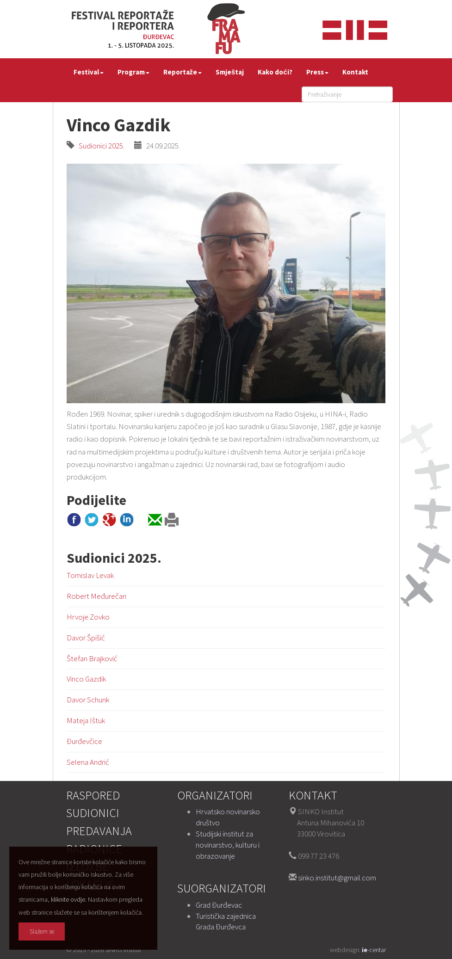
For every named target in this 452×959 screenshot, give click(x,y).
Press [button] (317, 72)
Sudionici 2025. (99, 146)
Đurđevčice (84, 741)
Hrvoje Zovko (88, 617)
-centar (374, 950)
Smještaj (230, 72)
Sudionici (92, 812)
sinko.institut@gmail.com (337, 878)
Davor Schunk (88, 700)
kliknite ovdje (68, 899)
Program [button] (133, 72)
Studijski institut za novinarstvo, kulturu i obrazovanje (228, 845)
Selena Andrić (88, 762)
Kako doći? (275, 72)
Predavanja (99, 830)
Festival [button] (89, 72)
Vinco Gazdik (86, 679)
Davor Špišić (86, 638)
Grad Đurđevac (219, 905)
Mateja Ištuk (86, 720)
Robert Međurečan (96, 596)
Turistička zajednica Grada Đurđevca (226, 921)
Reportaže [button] (182, 72)
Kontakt (355, 72)
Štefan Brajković (92, 658)
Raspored (93, 795)
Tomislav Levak (90, 575)
